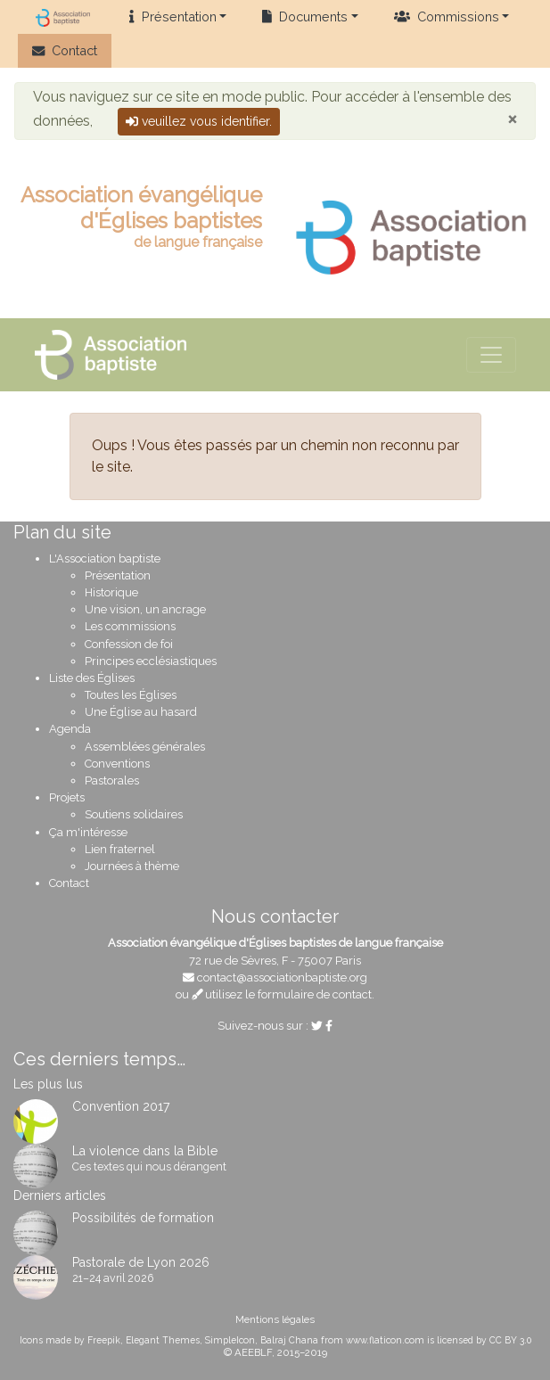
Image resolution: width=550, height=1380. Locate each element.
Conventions (117, 763)
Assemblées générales (145, 746)
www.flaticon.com (385, 1340)
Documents (305, 16)
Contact (64, 50)
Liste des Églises (92, 678)
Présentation (172, 16)
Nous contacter (275, 916)
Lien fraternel (120, 849)
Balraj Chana (289, 1340)
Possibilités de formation (143, 1218)
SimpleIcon (230, 1340)
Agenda (70, 728)
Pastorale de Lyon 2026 (140, 1262)
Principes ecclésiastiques (151, 661)
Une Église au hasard (141, 712)
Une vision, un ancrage (145, 609)
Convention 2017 (121, 1106)
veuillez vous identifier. (199, 121)
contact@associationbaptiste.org (282, 977)
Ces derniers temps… (99, 1059)
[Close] (512, 118)
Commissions (446, 16)
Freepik (103, 1340)
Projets (67, 797)
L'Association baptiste (104, 558)
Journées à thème (132, 866)
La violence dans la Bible (145, 1151)
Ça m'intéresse (88, 832)
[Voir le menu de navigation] (491, 355)
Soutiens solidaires (134, 814)
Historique (111, 592)
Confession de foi (129, 644)
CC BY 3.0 (510, 1340)
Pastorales (112, 780)
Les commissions (130, 626)
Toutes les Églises (130, 695)
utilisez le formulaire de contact (282, 994)
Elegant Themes (163, 1340)
